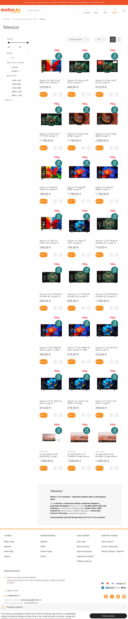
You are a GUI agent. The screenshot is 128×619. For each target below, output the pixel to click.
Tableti (43, 547)
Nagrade (7, 547)
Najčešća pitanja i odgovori (113, 551)
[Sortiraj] (78, 39)
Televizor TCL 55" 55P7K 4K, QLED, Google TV (51, 402)
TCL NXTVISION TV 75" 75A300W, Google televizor (78, 455)
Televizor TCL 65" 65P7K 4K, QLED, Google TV (106, 349)
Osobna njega (46, 551)
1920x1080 (14, 84)
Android (12, 67)
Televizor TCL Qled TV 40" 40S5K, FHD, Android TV (50, 81)
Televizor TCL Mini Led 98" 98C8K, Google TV (106, 135)
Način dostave (107, 542)
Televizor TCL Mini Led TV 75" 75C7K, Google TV (50, 135)
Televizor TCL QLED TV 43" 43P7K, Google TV (106, 402)
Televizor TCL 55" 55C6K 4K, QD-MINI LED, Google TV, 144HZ (51, 295)
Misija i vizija (9, 542)
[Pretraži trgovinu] (54, 10)
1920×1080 (14, 88)
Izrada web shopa (108, 614)
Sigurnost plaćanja (84, 551)
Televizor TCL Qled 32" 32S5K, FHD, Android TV (49, 242)
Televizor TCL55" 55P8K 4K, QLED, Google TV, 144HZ (51, 349)
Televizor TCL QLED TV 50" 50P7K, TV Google (78, 402)
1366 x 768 (14, 80)
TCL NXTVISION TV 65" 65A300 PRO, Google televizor (49, 455)
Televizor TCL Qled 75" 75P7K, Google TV (76, 242)
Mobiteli (43, 542)
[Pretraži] (73, 10)
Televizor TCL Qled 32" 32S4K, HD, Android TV (49, 188)
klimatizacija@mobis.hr (31, 600)
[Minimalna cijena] (14, 47)
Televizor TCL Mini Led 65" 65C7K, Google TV (106, 81)
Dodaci (43, 556)
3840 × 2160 (14, 95)
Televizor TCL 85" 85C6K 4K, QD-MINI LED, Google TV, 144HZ (106, 295)
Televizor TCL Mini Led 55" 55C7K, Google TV (78, 81)
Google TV (13, 71)
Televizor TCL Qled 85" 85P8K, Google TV (104, 188)
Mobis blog (8, 551)
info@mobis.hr (13, 596)
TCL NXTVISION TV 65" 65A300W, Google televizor (106, 455)
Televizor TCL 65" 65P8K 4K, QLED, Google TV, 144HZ (78, 349)
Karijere (7, 556)
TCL (10, 58)
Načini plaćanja (83, 547)
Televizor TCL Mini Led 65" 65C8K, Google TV (78, 135)
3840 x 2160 (14, 91)
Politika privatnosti (84, 561)
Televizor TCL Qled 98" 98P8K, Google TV (76, 188)
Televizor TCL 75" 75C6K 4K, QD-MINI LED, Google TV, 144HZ (78, 295)
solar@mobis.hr (31, 603)
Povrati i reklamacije (110, 547)
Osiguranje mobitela (85, 556)
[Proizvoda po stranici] (100, 39)
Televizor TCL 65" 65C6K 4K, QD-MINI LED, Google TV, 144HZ (106, 242)
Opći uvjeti (81, 542)
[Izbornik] (123, 10)
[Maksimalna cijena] (26, 47)
